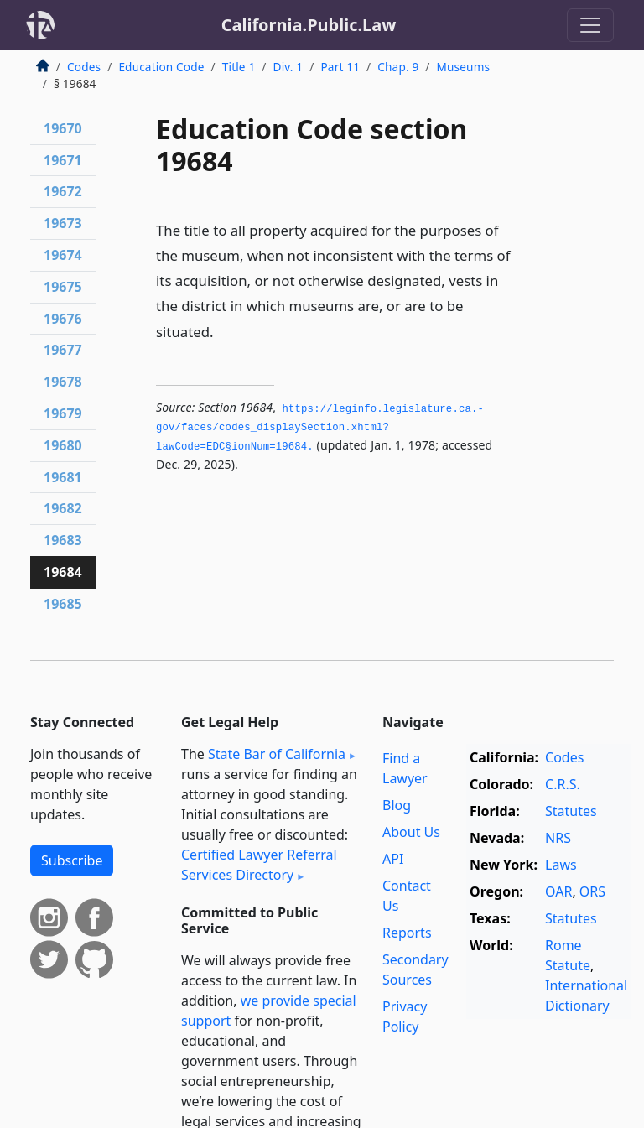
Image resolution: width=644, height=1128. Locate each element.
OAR (558, 891)
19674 (63, 255)
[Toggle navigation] (590, 25)
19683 (63, 540)
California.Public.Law (309, 24)
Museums (464, 67)
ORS (592, 891)
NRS (558, 838)
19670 (63, 128)
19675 (63, 287)
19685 (63, 604)
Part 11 (340, 67)
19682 (63, 508)
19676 (63, 318)
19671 (63, 160)
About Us (411, 832)
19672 (63, 191)
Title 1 (239, 67)
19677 (63, 349)
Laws (561, 864)
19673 (63, 223)
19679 (63, 413)
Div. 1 (288, 67)
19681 (63, 477)
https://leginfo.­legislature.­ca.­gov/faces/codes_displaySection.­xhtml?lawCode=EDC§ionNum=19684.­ (320, 428)
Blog (396, 805)
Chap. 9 (397, 67)
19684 (63, 572)
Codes (84, 67)
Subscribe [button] (71, 860)
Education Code (161, 67)
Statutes (571, 811)
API (392, 859)
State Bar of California (276, 754)
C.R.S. (562, 784)
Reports (407, 932)
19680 (63, 445)
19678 (63, 381)
